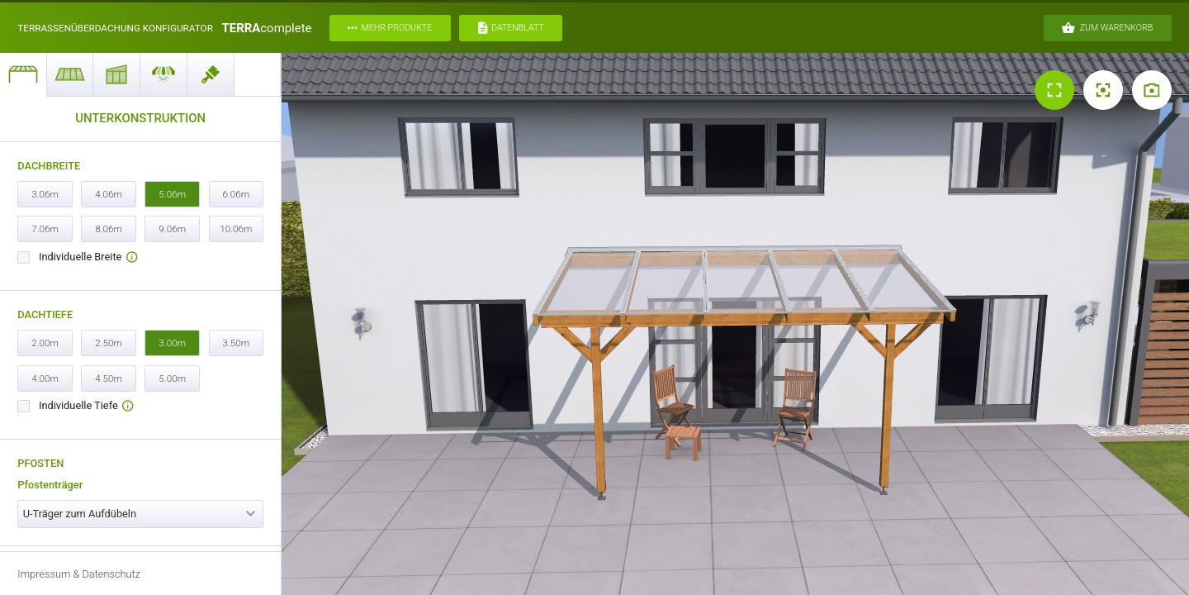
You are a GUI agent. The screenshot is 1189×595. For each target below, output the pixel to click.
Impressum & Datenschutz (78, 574)
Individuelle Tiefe (86, 406)
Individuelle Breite (88, 257)
